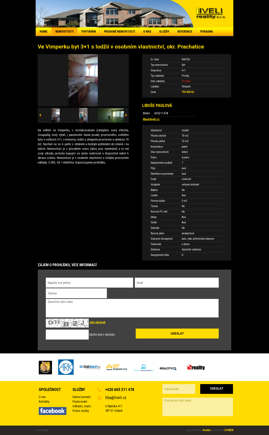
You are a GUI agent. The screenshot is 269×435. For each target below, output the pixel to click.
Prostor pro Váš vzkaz (197, 407)
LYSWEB (228, 430)
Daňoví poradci (82, 397)
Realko (207, 430)
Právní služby (81, 411)
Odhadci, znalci (82, 406)
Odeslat (216, 388)
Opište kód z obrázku (102, 334)
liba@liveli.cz (151, 119)
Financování (80, 401)
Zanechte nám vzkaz (132, 308)
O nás (42, 397)
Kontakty (44, 401)
